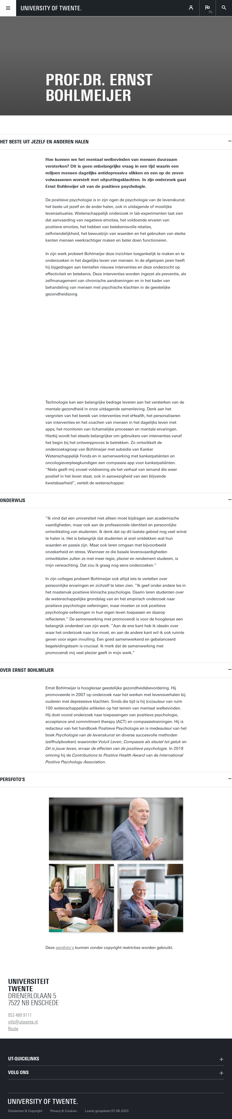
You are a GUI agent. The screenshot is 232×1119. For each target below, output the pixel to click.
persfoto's (65, 947)
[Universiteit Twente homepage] (43, 1101)
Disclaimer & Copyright (25, 1111)
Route (13, 1029)
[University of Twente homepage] (51, 8)
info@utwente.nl (23, 1022)
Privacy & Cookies (63, 1111)
